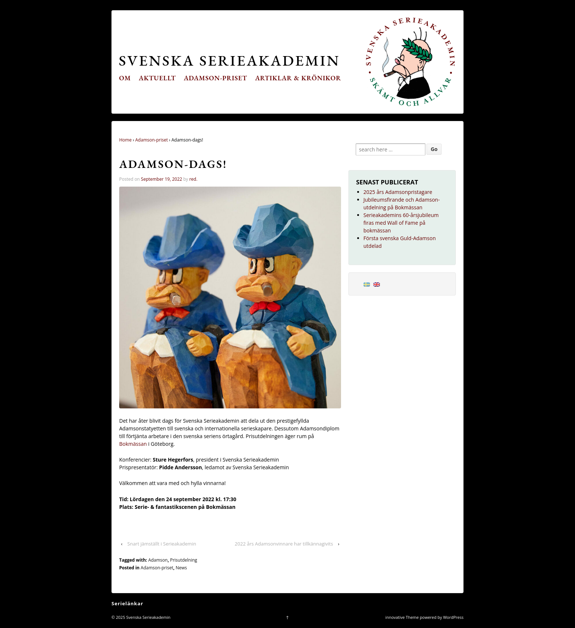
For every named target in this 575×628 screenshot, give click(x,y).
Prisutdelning (183, 560)
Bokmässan (133, 443)
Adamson (158, 560)
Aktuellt (157, 78)
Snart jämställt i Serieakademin (161, 543)
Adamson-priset (215, 78)
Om (125, 78)
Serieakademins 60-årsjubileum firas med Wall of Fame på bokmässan (401, 223)
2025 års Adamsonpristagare (397, 191)
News (181, 568)
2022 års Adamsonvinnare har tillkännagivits (284, 543)
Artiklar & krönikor (298, 78)
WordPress (453, 617)
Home (125, 140)
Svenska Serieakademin (229, 60)
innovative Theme (402, 617)
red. (193, 179)
